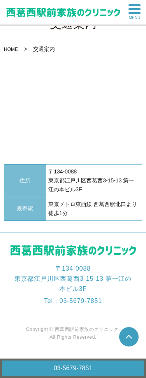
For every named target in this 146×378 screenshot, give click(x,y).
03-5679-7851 (73, 368)
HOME (11, 49)
